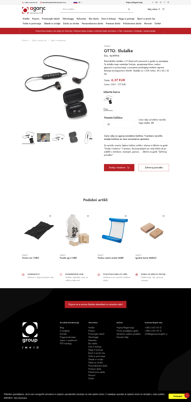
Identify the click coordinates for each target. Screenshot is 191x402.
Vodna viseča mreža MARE (111, 257)
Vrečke (26, 18)
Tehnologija (68, 18)
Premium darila (113, 23)
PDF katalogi (65, 343)
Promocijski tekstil (51, 18)
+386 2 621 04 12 (153, 327)
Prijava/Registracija (134, 2)
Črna (108, 103)
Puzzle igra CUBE (68, 257)
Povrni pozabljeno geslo (127, 330)
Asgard (25, 255)
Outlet (158, 23)
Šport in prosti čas (146, 18)
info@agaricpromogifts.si (156, 334)
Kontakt (63, 334)
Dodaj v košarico (119, 167)
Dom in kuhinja (108, 18)
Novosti (148, 23)
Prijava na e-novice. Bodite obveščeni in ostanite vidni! (96, 304)
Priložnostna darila (132, 23)
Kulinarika (81, 18)
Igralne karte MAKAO (145, 257)
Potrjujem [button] (177, 396)
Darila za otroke (71, 23)
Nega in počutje (126, 18)
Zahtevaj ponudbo (154, 167)
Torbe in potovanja (32, 23)
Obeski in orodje (52, 23)
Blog (62, 327)
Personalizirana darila (92, 23)
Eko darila (94, 18)
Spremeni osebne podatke (129, 334)
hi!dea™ (107, 46)
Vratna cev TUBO (30, 257)
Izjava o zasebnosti (68, 340)
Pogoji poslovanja (68, 337)
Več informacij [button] (20, 398)
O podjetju (65, 330)
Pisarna (35, 18)
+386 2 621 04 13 (153, 330)
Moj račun (154, 9)
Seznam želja (122, 337)
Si (76, 2)
